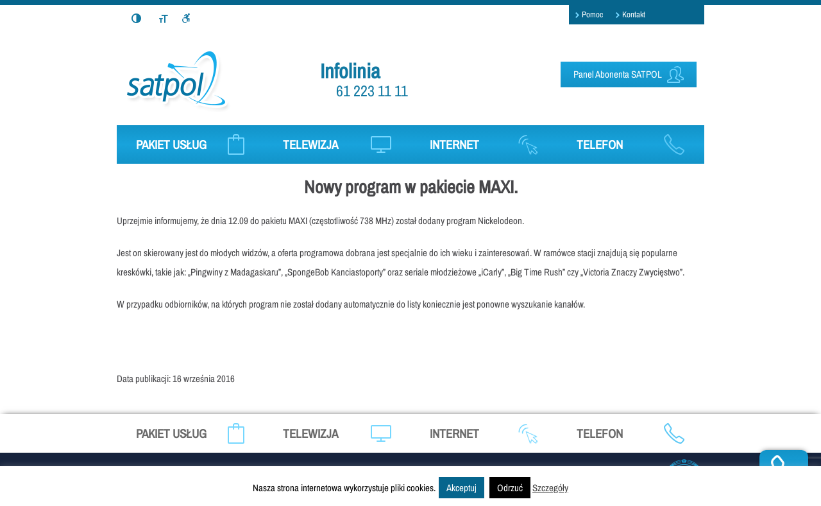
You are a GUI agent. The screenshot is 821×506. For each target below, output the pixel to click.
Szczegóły (550, 487)
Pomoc (592, 14)
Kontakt (633, 14)
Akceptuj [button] (461, 487)
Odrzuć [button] (510, 487)
